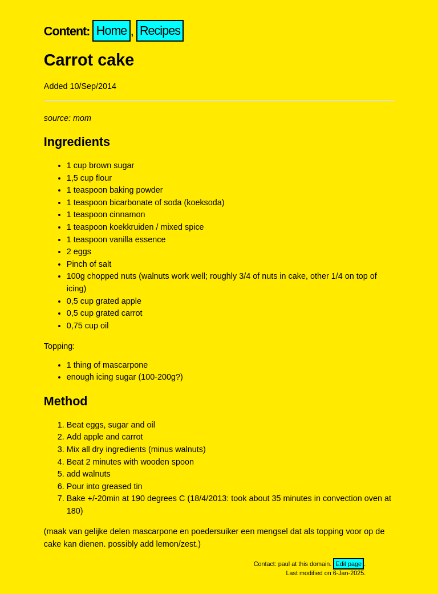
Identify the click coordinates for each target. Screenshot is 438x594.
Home (111, 31)
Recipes (160, 31)
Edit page (348, 563)
